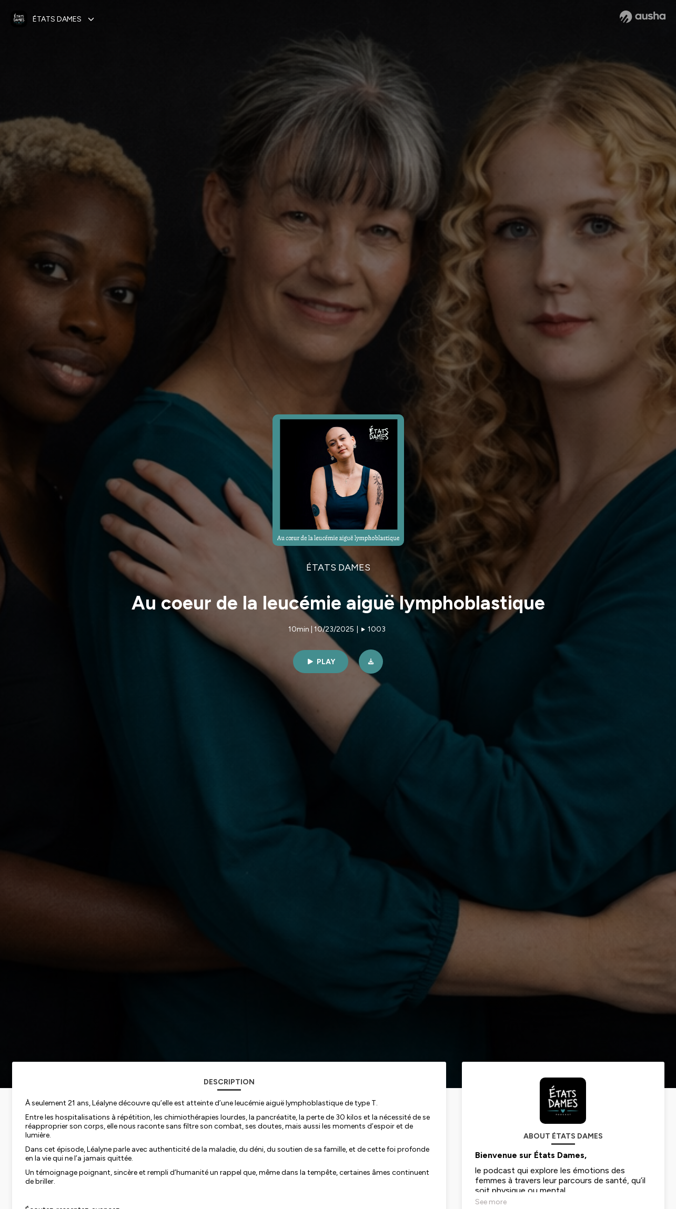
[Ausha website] (642, 17)
